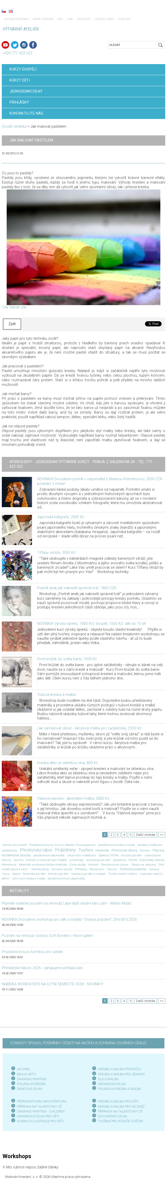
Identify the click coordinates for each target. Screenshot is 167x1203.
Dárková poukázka (133, 869)
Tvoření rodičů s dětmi (122, 874)
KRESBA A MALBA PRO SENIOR (120, 1074)
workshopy (76, 860)
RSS (60, 19)
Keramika (102, 850)
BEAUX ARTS (26, 1074)
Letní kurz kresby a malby (28, 878)
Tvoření (85, 850)
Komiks (145, 850)
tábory (16, 874)
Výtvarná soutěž (61, 869)
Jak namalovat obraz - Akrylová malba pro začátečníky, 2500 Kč (89, 728)
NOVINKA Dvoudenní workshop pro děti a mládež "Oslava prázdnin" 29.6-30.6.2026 (69, 919)
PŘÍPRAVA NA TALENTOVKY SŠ (120, 1111)
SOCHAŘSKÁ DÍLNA (112, 1116)
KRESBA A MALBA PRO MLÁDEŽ (121, 1106)
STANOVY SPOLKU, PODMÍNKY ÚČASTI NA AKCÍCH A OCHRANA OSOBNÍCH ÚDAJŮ (78, 1043)
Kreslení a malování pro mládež (46, 860)
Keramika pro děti (34, 874)
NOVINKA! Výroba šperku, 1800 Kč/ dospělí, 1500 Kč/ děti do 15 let (91, 623)
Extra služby (78, 864)
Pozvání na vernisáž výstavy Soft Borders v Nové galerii (47, 936)
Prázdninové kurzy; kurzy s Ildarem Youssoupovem (62, 845)
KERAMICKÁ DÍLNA (112, 1084)
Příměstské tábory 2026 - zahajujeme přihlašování (42, 968)
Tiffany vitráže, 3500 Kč (56, 552)
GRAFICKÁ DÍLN (28, 1089)
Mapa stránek (43, 19)
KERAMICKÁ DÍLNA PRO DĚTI (38, 1116)
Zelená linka (104, 19)
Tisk (70, 19)
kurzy (6, 874)
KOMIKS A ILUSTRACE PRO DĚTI (40, 1121)
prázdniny (119, 860)
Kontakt (124, 19)
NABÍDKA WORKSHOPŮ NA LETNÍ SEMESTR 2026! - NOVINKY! (52, 984)
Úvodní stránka (16, 19)
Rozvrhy (83, 19)
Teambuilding (40, 869)
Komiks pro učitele (15, 845)
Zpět (12, 324)
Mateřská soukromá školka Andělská (43, 864)
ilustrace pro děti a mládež (88, 874)
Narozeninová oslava (114, 864)
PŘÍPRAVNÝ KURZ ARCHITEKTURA (42, 1101)
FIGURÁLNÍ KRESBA (31, 1084)
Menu (153, 11)
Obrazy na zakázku (143, 864)
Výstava (154, 869)
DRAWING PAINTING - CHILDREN (41, 1111)
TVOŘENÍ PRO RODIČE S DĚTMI (120, 1121)
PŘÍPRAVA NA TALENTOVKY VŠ (39, 1106)
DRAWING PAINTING (31, 1079)
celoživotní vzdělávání (81, 855)
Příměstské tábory (124, 850)
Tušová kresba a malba (56, 695)
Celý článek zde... (15, 307)
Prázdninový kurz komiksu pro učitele (32, 952)
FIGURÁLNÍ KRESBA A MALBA (119, 1089)
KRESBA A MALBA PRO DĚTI (118, 1101)
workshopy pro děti (98, 860)
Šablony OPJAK (109, 855)
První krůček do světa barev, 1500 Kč (67, 659)
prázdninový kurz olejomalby (66, 878)
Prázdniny (65, 850)
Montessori (97, 869)
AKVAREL (24, 1069)
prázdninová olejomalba (49, 855)
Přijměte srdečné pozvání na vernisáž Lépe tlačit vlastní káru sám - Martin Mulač (66, 903)
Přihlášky (81, 869)
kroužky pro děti (131, 855)
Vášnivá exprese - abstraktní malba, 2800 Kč (73, 798)
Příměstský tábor (36, 850)
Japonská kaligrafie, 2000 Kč (60, 517)
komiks (19, 860)
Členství (112, 869)
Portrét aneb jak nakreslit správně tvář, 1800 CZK (77, 588)
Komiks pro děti (58, 874)
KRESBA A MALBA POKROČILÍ (119, 1069)
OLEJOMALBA (108, 1079)
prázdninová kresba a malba (116, 845)
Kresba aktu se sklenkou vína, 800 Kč (67, 763)
